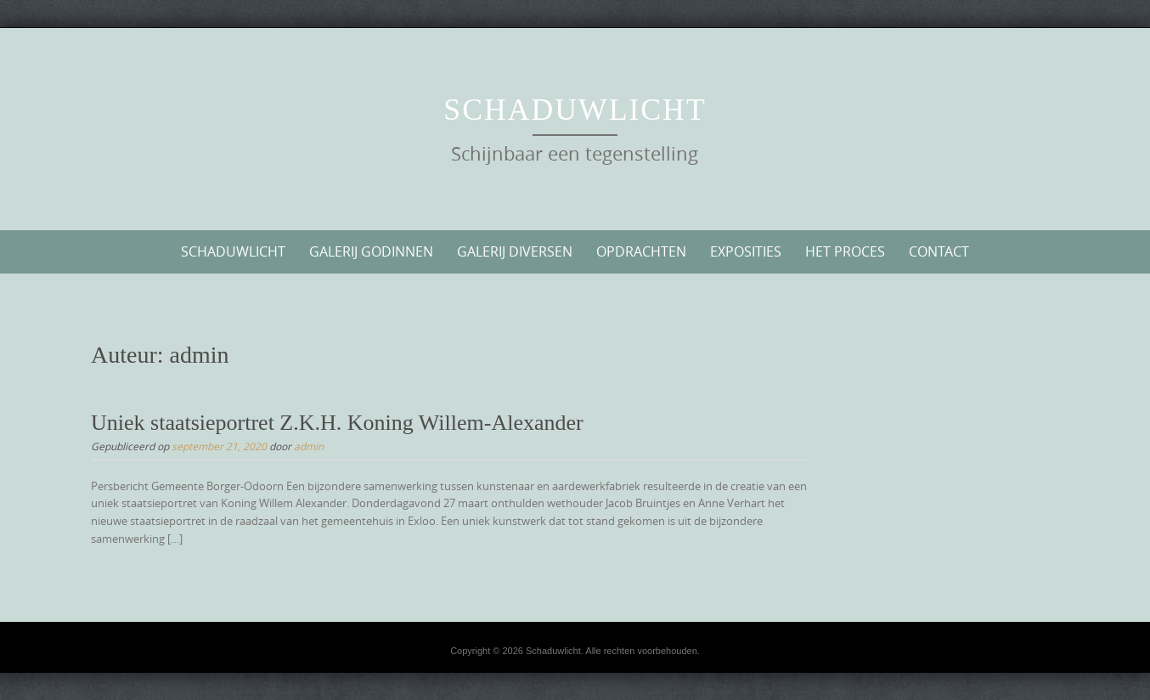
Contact (939, 251)
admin (309, 446)
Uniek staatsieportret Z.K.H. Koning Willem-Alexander (337, 422)
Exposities (745, 251)
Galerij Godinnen (371, 251)
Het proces (845, 251)
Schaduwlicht (574, 110)
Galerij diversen (514, 251)
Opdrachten (641, 251)
